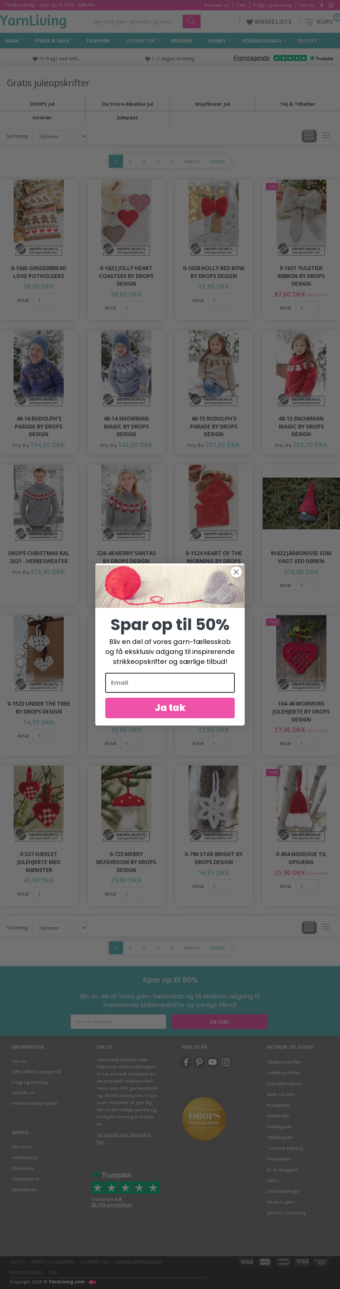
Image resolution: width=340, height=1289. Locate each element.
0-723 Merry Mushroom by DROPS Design (126, 861)
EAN (241, 5)
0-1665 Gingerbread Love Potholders (38, 272)
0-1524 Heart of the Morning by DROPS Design (214, 560)
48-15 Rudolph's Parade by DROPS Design (213, 426)
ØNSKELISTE (270, 22)
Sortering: (18, 136)
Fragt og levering (272, 5)
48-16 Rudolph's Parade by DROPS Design (38, 426)
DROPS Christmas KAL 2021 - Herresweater (38, 557)
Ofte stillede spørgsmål (36, 1072)
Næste (192, 161)
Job (53, 1272)
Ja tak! (219, 1022)
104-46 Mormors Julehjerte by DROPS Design (301, 711)
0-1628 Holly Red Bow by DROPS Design (213, 272)
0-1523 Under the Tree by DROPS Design (38, 707)
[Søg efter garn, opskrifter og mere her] (192, 21)
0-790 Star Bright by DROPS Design (214, 858)
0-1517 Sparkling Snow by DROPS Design (214, 711)
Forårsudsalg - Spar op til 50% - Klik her (50, 4)
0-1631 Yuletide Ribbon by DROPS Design (301, 275)
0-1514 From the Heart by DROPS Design (126, 711)
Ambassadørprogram (35, 1103)
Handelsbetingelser (138, 1262)
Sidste (218, 161)
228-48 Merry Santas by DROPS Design (126, 557)
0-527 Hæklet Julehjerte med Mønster (38, 861)
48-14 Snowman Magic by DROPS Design (126, 426)
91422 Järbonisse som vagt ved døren (301, 557)
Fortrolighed (26, 1272)
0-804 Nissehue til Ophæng (301, 858)
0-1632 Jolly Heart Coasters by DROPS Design (126, 275)
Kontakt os (217, 5)
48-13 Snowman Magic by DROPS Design (301, 426)
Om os (306, 5)
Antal (23, 300)
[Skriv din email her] (118, 1021)
